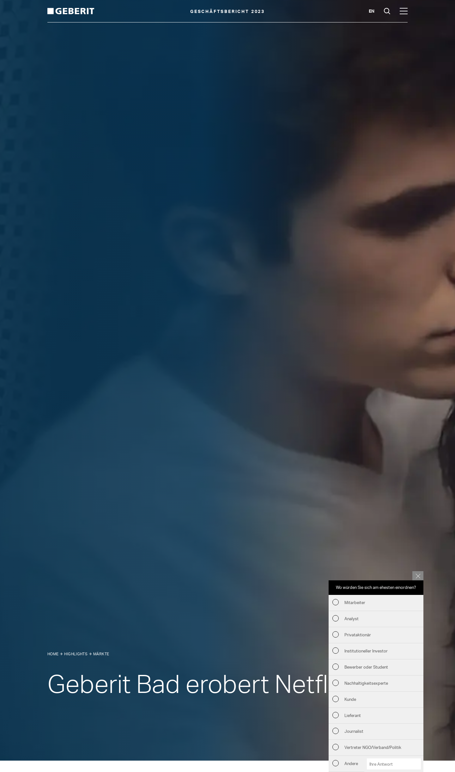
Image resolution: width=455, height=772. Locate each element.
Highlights (76, 654)
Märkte (101, 654)
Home (52, 654)
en (371, 11)
